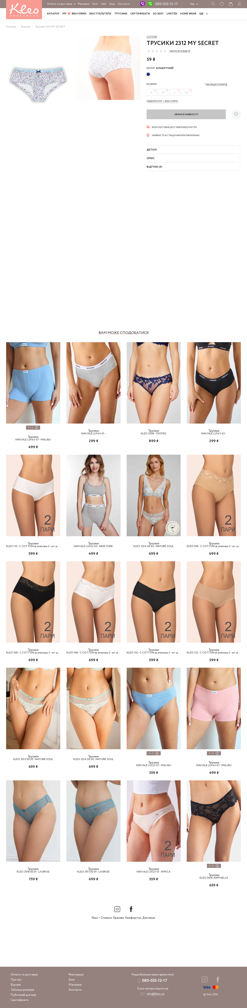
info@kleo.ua (155, 994)
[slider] (157, 51)
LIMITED (172, 14)
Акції (112, 4)
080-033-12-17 (166, 4)
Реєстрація (76, 974)
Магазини (83, 4)
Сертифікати (140, 14)
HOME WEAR (188, 14)
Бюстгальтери (100, 14)
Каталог (53, 14)
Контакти (124, 4)
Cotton (152, 36)
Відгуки (16, 985)
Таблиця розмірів (22, 990)
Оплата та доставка (59, 4)
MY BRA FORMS (74, 14)
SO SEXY (158, 14)
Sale (103, 4)
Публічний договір (23, 995)
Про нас (16, 979)
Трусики (120, 14)
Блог (95, 4)
